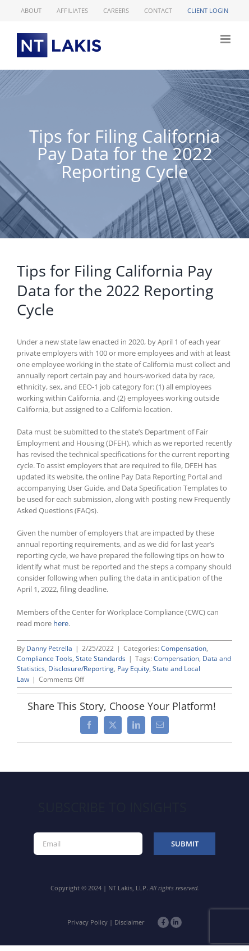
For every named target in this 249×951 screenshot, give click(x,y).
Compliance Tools (44, 658)
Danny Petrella (49, 648)
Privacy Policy (87, 922)
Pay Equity (133, 668)
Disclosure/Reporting (81, 668)
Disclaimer (129, 922)
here (60, 623)
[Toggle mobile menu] (226, 39)
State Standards (101, 658)
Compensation (183, 648)
